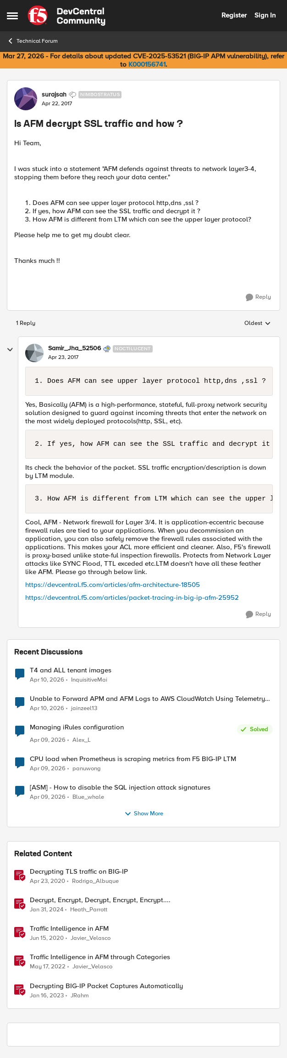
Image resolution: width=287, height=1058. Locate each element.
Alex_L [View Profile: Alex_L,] (81, 740)
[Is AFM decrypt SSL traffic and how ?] (63, 357)
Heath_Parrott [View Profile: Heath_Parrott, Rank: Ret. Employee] (88, 909)
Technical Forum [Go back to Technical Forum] (32, 41)
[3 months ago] (47, 679)
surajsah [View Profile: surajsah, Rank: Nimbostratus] (54, 94)
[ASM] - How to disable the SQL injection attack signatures (120, 787)
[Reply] (258, 297)
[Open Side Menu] (12, 16)
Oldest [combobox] (257, 323)
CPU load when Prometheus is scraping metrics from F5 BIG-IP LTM (133, 759)
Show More (143, 814)
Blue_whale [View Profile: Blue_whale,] (88, 797)
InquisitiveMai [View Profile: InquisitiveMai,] (89, 679)
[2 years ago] (46, 910)
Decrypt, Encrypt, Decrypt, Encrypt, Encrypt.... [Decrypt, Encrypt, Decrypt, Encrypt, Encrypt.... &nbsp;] (100, 900)
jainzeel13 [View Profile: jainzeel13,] (84, 708)
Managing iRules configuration (77, 727)
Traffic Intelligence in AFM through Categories (100, 957)
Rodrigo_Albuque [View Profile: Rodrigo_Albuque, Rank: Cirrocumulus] (95, 881)
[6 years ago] (47, 881)
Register (234, 15)
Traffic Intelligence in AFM (69, 929)
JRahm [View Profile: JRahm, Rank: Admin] (80, 995)
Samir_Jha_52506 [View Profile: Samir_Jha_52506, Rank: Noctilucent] (74, 348)
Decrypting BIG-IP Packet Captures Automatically (106, 986)
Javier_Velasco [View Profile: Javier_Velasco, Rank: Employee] (90, 938)
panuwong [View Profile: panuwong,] (86, 768)
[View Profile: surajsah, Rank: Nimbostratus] (25, 98)
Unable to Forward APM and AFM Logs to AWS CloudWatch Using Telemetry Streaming (147, 699)
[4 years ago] (48, 967)
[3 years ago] (47, 995)
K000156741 (147, 64)
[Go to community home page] (66, 16)
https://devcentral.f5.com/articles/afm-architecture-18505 (112, 584)
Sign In (265, 15)
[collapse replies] (10, 349)
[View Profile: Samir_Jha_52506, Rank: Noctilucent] (34, 353)
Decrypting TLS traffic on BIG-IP (79, 872)
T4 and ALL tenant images (70, 670)
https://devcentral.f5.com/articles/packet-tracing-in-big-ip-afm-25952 (132, 597)
